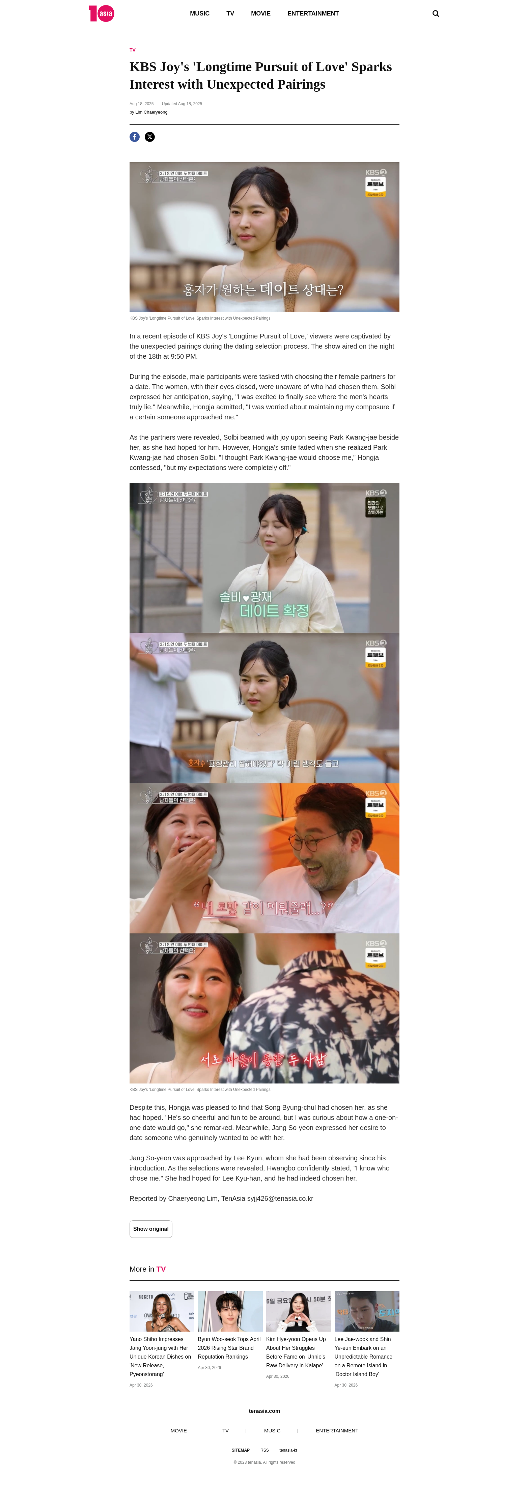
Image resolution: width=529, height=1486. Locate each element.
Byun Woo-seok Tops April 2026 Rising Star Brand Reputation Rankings (229, 1348)
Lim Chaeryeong (151, 112)
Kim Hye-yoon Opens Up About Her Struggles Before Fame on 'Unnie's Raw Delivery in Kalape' (296, 1352)
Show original (151, 1229)
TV (230, 13)
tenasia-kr (289, 1450)
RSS (264, 1450)
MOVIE (261, 13)
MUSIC (200, 13)
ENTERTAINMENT (313, 13)
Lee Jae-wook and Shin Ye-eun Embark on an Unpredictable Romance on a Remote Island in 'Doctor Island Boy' (364, 1356)
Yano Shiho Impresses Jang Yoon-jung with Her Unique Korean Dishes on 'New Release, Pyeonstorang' (160, 1356)
